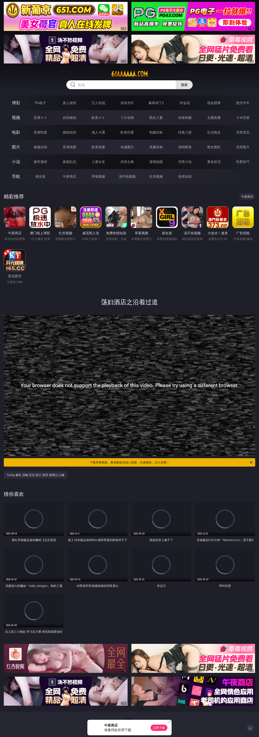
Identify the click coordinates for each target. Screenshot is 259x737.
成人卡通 (98, 132)
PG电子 (40, 103)
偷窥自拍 (40, 147)
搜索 (184, 84)
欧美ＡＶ (98, 117)
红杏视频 (156, 176)
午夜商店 (69, 176)
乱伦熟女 (214, 132)
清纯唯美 (185, 147)
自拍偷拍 (69, 117)
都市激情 (40, 161)
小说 (16, 161)
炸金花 (185, 103)
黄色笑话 (214, 161)
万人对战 (98, 103)
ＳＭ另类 (243, 117)
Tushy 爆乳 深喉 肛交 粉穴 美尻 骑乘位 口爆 (35, 475)
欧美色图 (98, 147)
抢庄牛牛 (243, 103)
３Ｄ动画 (127, 117)
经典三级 (185, 132)
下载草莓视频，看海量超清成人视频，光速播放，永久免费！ (171, 462)
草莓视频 (98, 176)
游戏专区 (127, 103)
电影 (16, 132)
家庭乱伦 (69, 161)
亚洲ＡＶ (40, 117)
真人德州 (69, 103)
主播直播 (214, 117)
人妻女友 (98, 161)
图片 (16, 147)
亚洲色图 (69, 147)
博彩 (16, 103)
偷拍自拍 (69, 132)
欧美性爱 (127, 132)
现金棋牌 (214, 103)
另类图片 (243, 147)
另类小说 (185, 161)
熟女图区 (214, 147)
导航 (16, 176)
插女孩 (40, 176)
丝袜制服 (185, 117)
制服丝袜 (156, 132)
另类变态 (243, 132)
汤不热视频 (127, 176)
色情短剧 (185, 176)
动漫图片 (127, 147)
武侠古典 (127, 161)
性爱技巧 (243, 161)
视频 (16, 117)
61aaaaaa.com (129, 74)
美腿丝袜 (156, 147)
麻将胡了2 (156, 103)
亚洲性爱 (40, 132)
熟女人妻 (156, 117)
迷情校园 (156, 161)
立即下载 (159, 728)
